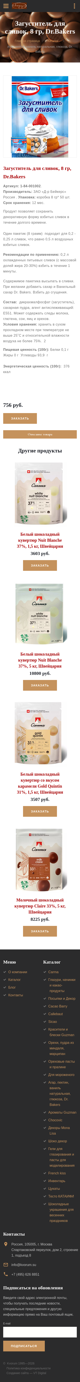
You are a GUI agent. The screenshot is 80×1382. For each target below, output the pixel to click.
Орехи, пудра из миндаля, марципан (61, 1048)
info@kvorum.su (23, 1265)
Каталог (53, 41)
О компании (17, 972)
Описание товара (40, 434)
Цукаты (54, 1188)
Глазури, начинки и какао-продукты (62, 985)
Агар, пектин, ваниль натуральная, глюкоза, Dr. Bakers (59, 1094)
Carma (53, 972)
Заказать (20, 418)
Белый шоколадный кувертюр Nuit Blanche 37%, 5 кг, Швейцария (40, 660)
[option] (40, 117)
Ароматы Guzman (62, 1112)
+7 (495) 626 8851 (25, 1274)
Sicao (52, 1021)
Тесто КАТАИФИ (61, 1196)
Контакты (15, 995)
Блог (12, 987)
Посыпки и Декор (62, 998)
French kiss (57, 1173)
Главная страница (27, 41)
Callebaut (55, 1014)
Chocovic (55, 1120)
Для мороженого (61, 1075)
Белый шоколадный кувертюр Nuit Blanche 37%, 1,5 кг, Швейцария (40, 540)
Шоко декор (57, 1141)
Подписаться (24, 1346)
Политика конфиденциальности (29, 1368)
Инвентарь (56, 1181)
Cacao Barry (57, 1006)
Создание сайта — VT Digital (26, 1373)
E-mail (6, 1323)
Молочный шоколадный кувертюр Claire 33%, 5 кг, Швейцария (40, 906)
